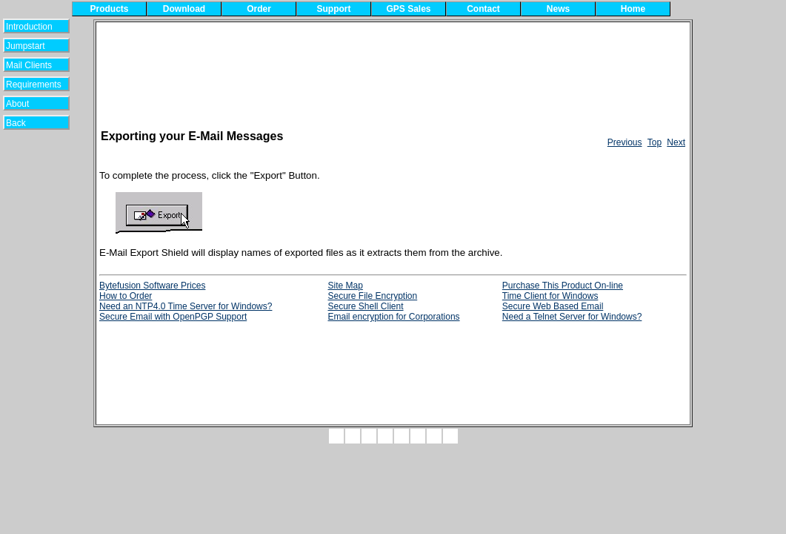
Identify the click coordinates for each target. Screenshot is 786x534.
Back (25, 123)
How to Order (125, 296)
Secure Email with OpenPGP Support (173, 317)
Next (676, 142)
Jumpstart (29, 46)
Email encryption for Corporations (393, 317)
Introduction (29, 27)
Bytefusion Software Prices (152, 285)
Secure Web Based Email (553, 306)
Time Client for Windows (550, 296)
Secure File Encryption (372, 296)
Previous (624, 142)
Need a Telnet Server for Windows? (572, 317)
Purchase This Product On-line (562, 285)
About (26, 104)
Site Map (344, 285)
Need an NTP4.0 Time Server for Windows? (185, 306)
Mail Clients (29, 65)
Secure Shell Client (365, 306)
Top (654, 142)
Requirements (33, 84)
